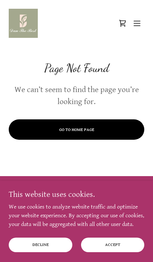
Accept (112, 249)
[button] (137, 23)
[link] (23, 23)
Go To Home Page (76, 129)
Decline (40, 249)
